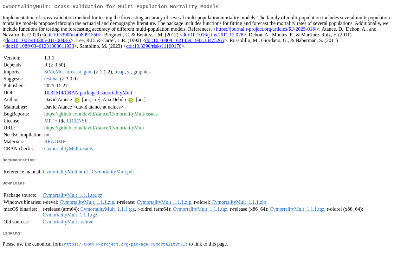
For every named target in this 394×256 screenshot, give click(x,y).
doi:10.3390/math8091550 (72, 36)
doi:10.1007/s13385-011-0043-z (38, 41)
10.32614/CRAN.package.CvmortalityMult (88, 94)
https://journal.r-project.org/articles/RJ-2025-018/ (266, 30)
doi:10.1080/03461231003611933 (39, 47)
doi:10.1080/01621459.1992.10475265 (184, 41)
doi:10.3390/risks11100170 (153, 47)
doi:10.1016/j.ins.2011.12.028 (213, 36)
